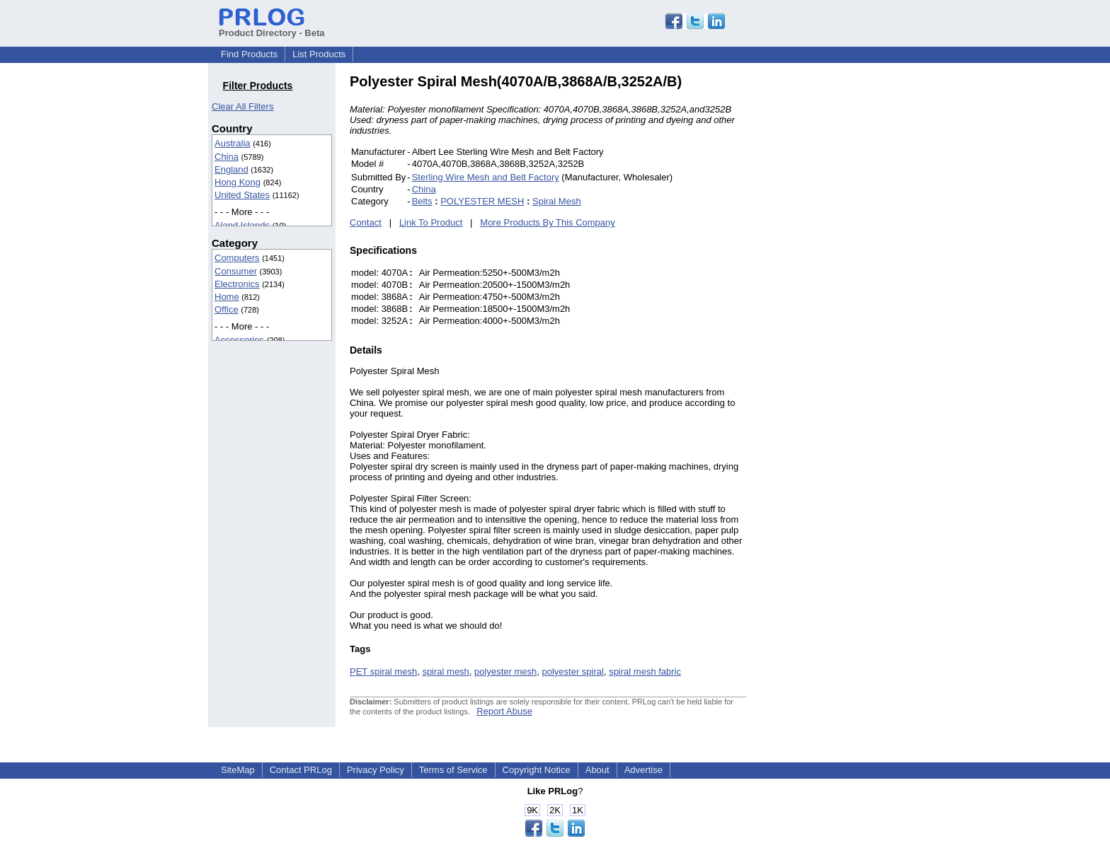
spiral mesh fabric (645, 671)
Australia (232, 143)
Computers (237, 257)
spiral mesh (445, 671)
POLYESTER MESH (482, 201)
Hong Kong (237, 182)
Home (226, 296)
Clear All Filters (242, 106)
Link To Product (430, 222)
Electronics (237, 284)
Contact (366, 222)
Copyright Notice (537, 770)
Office (226, 309)
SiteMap (238, 770)
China (226, 156)
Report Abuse (504, 711)
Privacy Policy (375, 770)
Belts (422, 201)
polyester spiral (572, 671)
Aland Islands (242, 225)
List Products (318, 54)
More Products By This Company (547, 222)
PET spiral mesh (383, 671)
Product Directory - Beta (272, 27)
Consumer (235, 271)
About (597, 770)
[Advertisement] (841, 286)
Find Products (249, 54)
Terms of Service (453, 770)
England (231, 169)
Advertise (643, 770)
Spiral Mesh (556, 201)
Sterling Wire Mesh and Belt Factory (485, 177)
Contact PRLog (301, 770)
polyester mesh (505, 671)
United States (242, 195)
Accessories (239, 340)
